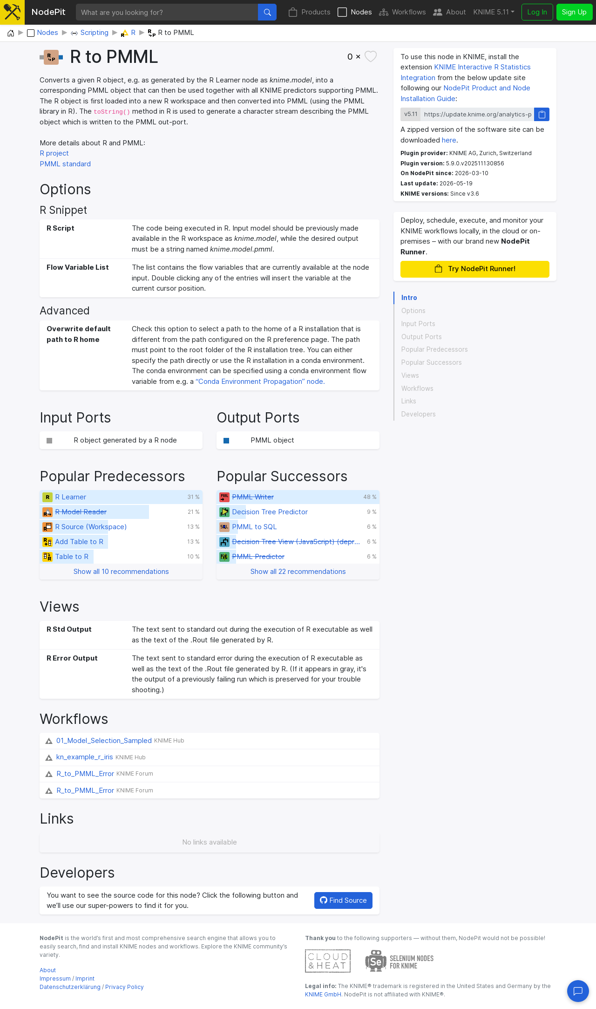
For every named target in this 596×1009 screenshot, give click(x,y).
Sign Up (574, 11)
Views (410, 375)
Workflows (402, 12)
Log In (537, 11)
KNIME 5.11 (491, 11)
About (449, 12)
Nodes (355, 12)
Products (309, 12)
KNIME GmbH (323, 994)
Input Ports (418, 323)
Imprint (85, 978)
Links (408, 401)
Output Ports (421, 337)
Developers (418, 414)
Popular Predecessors (434, 349)
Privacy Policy (124, 986)
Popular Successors (431, 362)
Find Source (343, 900)
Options (413, 310)
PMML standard (65, 163)
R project (54, 153)
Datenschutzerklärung (70, 986)
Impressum (55, 978)
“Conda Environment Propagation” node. (260, 381)
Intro (409, 297)
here (449, 140)
